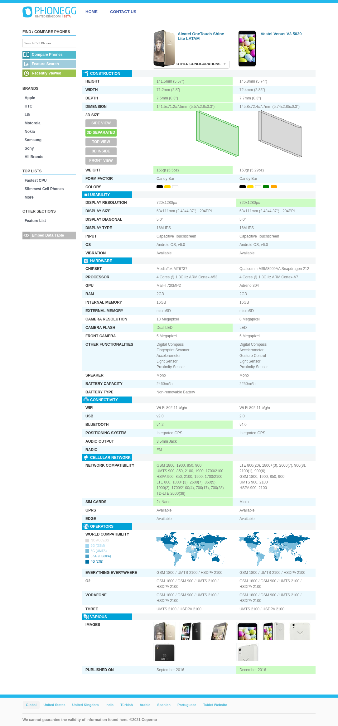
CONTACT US (123, 11)
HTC (28, 106)
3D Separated (101, 132)
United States (54, 705)
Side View (101, 123)
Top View (101, 142)
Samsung (33, 140)
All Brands (34, 157)
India (109, 705)
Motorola (33, 123)
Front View (101, 160)
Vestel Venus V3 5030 (281, 33)
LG (27, 115)
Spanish (164, 705)
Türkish (126, 705)
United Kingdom (85, 705)
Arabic (145, 705)
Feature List (35, 221)
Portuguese (186, 705)
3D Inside (101, 151)
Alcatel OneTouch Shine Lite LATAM (201, 36)
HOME (91, 11)
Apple (30, 98)
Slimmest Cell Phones (44, 189)
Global (31, 705)
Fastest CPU (36, 180)
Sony (29, 148)
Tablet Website (215, 705)
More (29, 197)
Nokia (30, 131)
